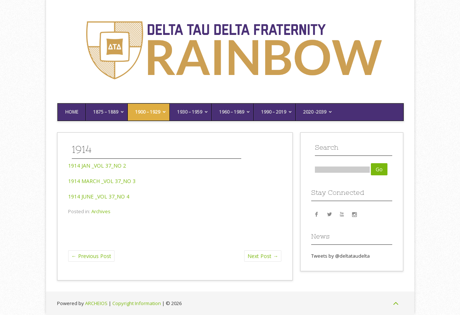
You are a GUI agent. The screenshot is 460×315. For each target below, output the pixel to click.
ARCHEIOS (96, 303)
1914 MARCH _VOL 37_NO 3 (102, 181)
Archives (100, 211)
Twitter (329, 213)
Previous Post (91, 256)
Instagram (354, 213)
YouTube (341, 213)
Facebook (316, 213)
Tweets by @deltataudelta (340, 256)
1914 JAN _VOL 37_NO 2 (97, 165)
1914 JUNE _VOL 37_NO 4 (98, 196)
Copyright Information (136, 303)
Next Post (262, 256)
